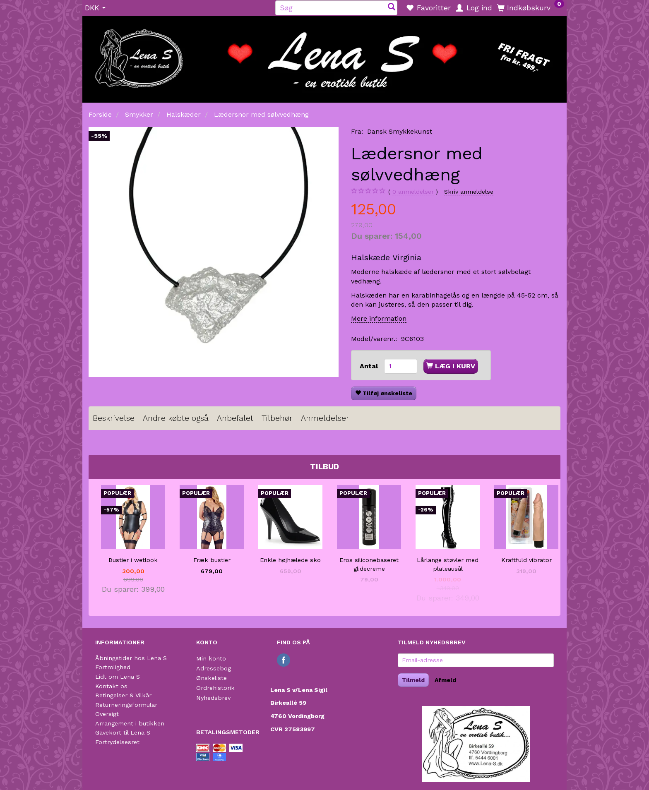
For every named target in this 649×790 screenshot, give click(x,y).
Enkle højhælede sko (290, 560)
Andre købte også (176, 418)
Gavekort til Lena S (122, 732)
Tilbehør (277, 418)
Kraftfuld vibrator (526, 560)
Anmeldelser (325, 418)
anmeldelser (413, 191)
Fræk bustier (212, 560)
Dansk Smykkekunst (399, 131)
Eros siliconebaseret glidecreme (369, 564)
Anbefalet (235, 418)
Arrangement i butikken (129, 723)
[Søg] (391, 7)
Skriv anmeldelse (468, 191)
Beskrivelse (114, 418)
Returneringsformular (126, 704)
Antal (370, 366)
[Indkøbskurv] (531, 7)
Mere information (378, 318)
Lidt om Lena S (117, 676)
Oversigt (107, 714)
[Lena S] (324, 56)
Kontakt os (111, 686)
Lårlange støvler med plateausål (447, 564)
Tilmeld (413, 680)
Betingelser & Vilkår (123, 695)
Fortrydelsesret (117, 742)
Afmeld (445, 680)
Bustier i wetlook (133, 560)
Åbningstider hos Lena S (131, 658)
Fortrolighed (112, 667)
